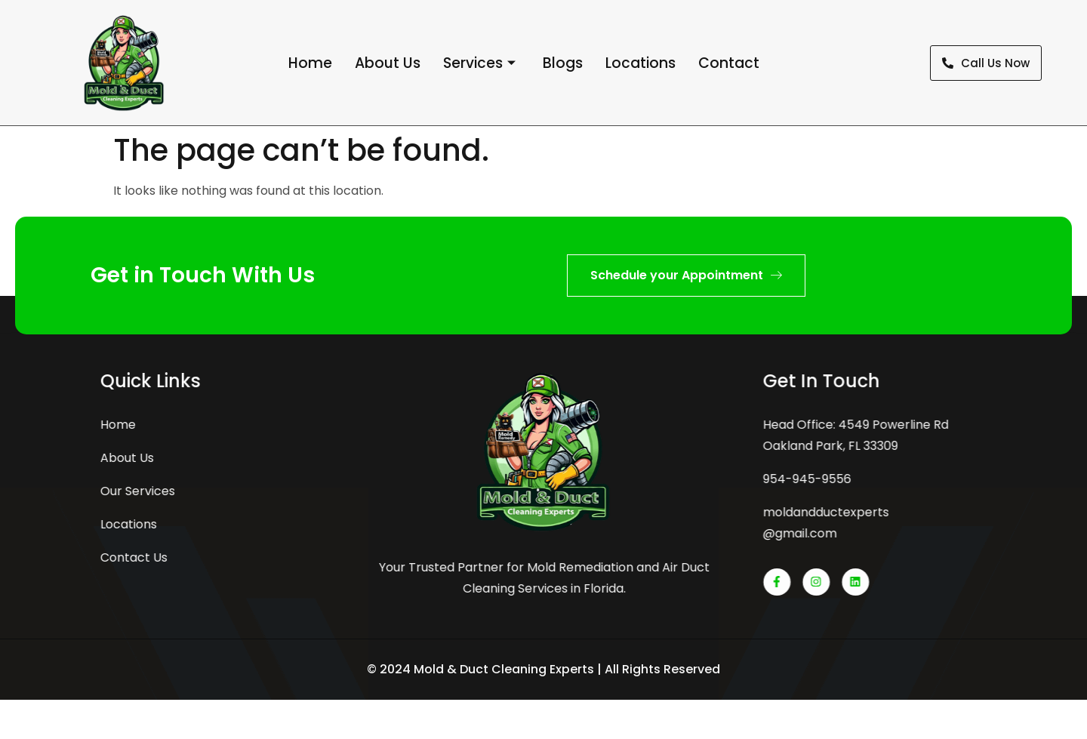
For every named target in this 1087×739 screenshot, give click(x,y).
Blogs (563, 63)
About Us (387, 63)
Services (479, 63)
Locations (640, 63)
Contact (728, 63)
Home (310, 63)
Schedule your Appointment (686, 275)
